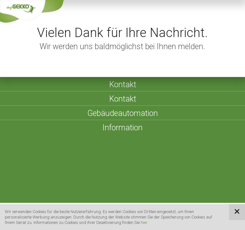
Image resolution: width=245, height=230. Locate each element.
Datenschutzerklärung (174, 160)
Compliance (28, 168)
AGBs (137, 160)
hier (144, 222)
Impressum (87, 160)
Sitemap (115, 160)
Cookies (213, 160)
